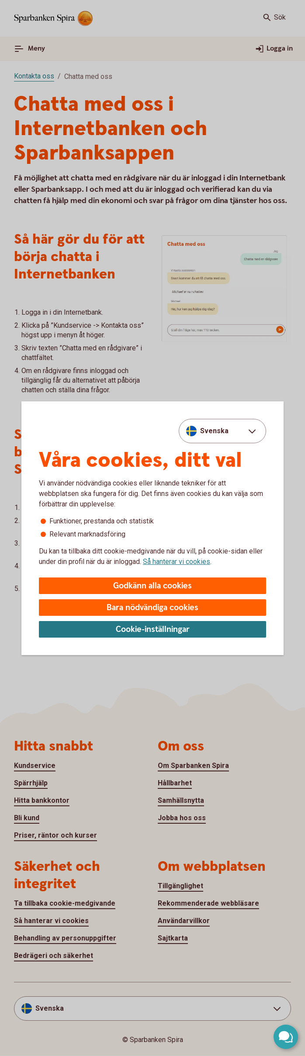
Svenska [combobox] (214, 431)
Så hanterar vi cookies (176, 561)
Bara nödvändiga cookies (152, 607)
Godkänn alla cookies (152, 586)
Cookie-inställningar (153, 629)
